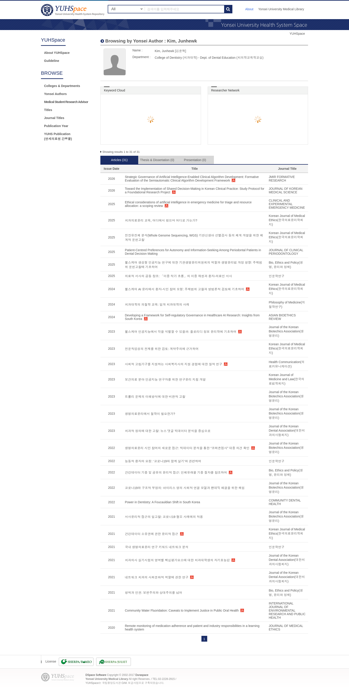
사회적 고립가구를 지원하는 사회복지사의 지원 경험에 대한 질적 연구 (173, 364)
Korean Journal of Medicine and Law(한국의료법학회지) (286, 379)
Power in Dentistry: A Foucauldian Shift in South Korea (162, 502)
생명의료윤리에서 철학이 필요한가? (150, 414)
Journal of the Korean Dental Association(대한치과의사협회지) (287, 430)
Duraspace (141, 675)
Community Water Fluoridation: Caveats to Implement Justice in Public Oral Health (182, 610)
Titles (48, 110)
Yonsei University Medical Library (281, 9)
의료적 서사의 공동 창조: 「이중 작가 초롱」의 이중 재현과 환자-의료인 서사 (178, 276)
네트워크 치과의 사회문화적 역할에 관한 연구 (156, 577)
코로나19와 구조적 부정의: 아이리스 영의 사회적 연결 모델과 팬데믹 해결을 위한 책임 (185, 488)
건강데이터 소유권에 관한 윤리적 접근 (151, 534)
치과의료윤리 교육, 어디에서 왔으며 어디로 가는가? (161, 220)
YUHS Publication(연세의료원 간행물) (58, 136)
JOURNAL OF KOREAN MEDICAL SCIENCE (285, 190)
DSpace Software (95, 675)
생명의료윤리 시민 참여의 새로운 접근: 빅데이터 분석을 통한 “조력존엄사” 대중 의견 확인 (187, 448)
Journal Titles (54, 118)
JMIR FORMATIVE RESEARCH (282, 178)
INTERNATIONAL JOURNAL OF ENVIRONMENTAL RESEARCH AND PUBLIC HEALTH (287, 610)
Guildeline (51, 61)
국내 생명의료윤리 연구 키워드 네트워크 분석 (156, 547)
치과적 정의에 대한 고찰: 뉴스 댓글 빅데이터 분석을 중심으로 (168, 431)
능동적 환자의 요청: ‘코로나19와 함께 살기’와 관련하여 (163, 461)
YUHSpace (297, 33)
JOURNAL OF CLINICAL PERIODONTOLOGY (286, 251)
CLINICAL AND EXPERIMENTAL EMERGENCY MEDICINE (287, 204)
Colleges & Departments (62, 86)
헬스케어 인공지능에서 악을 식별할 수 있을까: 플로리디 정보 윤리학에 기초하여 (180, 331)
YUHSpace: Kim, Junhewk (73, 10)
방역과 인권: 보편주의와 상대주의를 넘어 (153, 592)
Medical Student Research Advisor (66, 102)
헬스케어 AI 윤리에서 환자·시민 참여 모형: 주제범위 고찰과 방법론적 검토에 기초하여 (184, 289)
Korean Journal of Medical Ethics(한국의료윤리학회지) (287, 220)
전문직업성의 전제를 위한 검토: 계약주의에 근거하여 (162, 349)
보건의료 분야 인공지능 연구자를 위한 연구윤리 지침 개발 (165, 379)
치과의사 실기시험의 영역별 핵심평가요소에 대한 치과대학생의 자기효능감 (177, 560)
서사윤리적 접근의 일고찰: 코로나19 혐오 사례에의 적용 (164, 517)
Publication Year (56, 126)
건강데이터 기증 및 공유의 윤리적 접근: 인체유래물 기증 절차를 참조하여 (176, 472)
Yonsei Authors (55, 94)
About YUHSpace (57, 53)
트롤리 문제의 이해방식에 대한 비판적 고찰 (155, 396)
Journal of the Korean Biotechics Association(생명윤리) (286, 331)
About (249, 9)
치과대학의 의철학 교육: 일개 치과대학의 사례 (157, 304)
